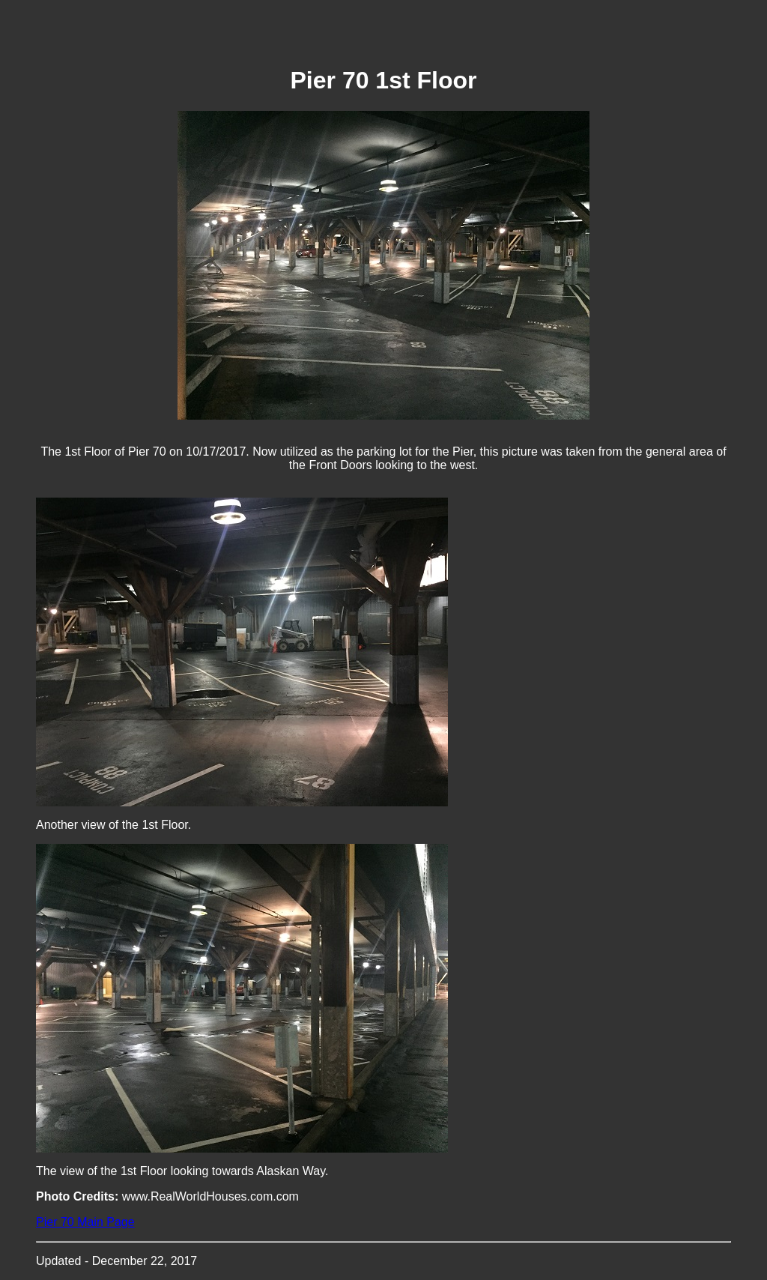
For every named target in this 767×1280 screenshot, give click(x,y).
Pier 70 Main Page (85, 1222)
